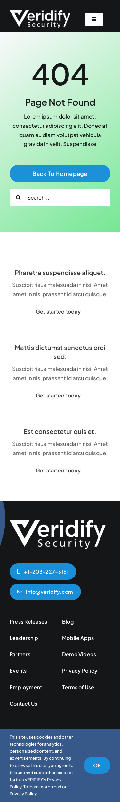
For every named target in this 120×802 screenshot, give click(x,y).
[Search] (18, 197)
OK (97, 765)
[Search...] (60, 197)
